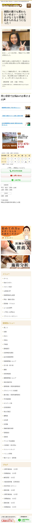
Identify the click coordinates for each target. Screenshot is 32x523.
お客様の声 (7, 291)
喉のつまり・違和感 (10, 458)
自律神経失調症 (8, 352)
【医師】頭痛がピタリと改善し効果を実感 (12, 115)
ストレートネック (9, 449)
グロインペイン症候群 (10, 390)
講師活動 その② (9, 490)
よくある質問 (8, 308)
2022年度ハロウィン (10, 486)
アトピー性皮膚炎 (9, 441)
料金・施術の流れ (9, 299)
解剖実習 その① (9, 477)
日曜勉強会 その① (10, 498)
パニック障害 (8, 453)
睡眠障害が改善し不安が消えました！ (11, 107)
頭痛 (5, 331)
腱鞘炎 (6, 415)
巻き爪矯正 (7, 411)
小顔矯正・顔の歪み (10, 445)
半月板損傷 (7, 399)
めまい (6, 336)
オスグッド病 (8, 403)
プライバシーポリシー (10, 316)
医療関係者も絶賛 (9, 295)
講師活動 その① (9, 503)
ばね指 (6, 420)
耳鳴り (6, 340)
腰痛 (5, 369)
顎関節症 (6, 432)
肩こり (6, 327)
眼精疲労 (6, 348)
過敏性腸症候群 (8, 428)
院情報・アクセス (9, 303)
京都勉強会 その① (10, 507)
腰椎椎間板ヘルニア (10, 378)
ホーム (6, 278)
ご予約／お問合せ (9, 312)
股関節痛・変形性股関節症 (12, 386)
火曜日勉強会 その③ (10, 469)
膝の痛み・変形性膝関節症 (12, 394)
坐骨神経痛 (7, 373)
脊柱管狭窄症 (8, 382)
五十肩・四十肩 (8, 365)
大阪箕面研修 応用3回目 (12, 481)
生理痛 (6, 424)
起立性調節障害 (8, 357)
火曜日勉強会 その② (10, 494)
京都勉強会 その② (10, 473)
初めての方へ (8, 282)
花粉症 (6, 436)
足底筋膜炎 (7, 407)
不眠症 (6, 344)
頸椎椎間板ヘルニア (10, 361)
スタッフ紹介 (8, 287)
